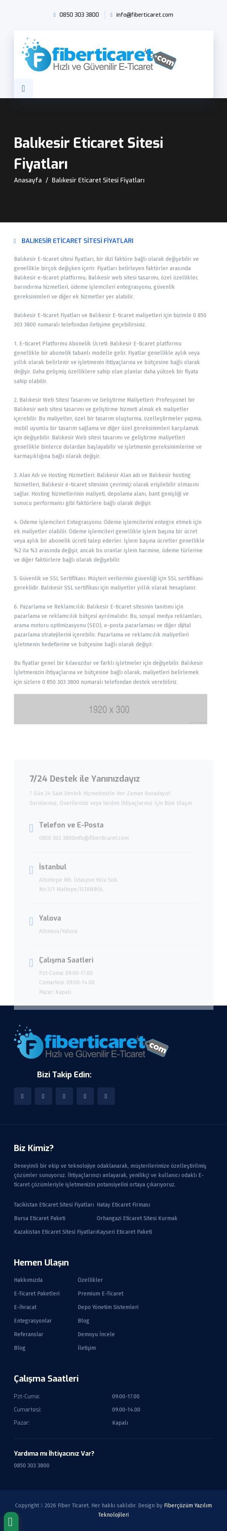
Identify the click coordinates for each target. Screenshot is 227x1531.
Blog (83, 1321)
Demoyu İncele (96, 1334)
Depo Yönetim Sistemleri (108, 1307)
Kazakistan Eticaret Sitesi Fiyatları (55, 1232)
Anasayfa (28, 180)
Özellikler (90, 1280)
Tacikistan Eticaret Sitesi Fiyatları (54, 1205)
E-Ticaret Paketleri (37, 1294)
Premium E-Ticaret (100, 1294)
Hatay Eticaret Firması (123, 1205)
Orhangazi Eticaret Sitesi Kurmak (137, 1218)
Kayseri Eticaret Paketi (124, 1232)
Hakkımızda (28, 1280)
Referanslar (28, 1334)
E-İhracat (25, 1307)
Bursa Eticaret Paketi (39, 1218)
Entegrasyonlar (33, 1321)
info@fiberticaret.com (144, 15)
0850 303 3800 (79, 15)
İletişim (87, 1348)
